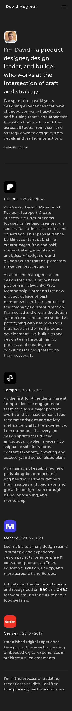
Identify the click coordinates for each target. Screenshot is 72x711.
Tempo (10, 390)
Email (23, 147)
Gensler (11, 633)
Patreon (11, 199)
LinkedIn (10, 147)
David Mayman (22, 6)
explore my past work (29, 689)
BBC (44, 590)
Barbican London (50, 584)
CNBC (62, 590)
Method (11, 538)
